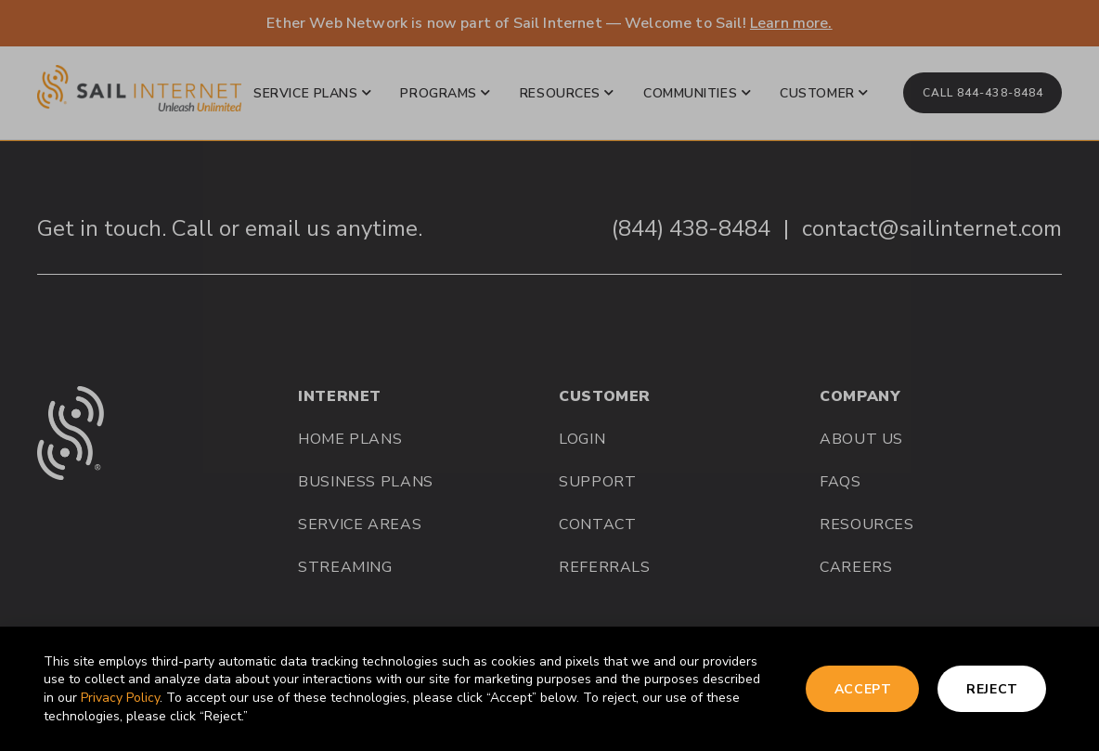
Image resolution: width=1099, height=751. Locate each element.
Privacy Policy (120, 697)
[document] (549, 375)
